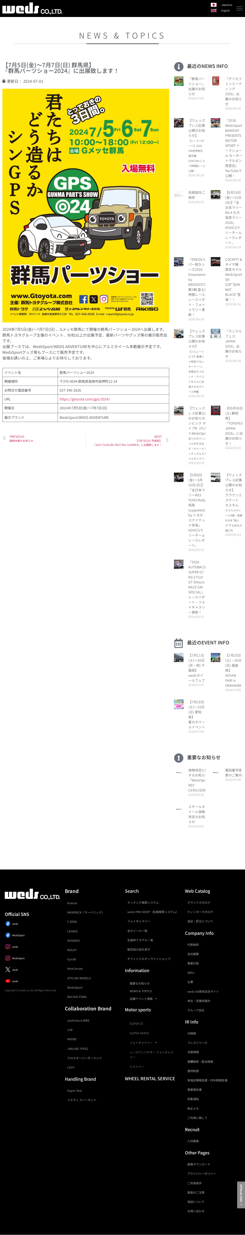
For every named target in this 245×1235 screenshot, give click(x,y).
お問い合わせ (196, 1211)
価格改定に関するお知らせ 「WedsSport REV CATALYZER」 (198, 780)
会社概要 (193, 954)
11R (69, 1030)
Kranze (72, 903)
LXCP (70, 1067)
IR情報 (191, 1033)
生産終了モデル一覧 (140, 940)
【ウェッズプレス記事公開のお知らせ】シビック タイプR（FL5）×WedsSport (198, 433)
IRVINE (72, 1039)
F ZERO (72, 921)
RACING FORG (77, 997)
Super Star (74, 1090)
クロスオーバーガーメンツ (84, 1058)
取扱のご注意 (196, 1192)
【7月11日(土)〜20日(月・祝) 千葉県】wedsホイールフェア (196, 668)
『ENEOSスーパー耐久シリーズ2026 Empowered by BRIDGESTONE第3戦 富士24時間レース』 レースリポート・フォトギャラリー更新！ (199, 287)
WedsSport (75, 987)
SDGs (191, 972)
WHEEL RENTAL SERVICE (150, 1078)
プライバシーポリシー (201, 1173)
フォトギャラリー (138, 921)
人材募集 (193, 1141)
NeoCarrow (75, 968)
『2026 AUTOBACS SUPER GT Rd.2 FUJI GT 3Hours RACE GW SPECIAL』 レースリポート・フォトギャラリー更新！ (197, 587)
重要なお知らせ (140, 983)
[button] (239, 8)
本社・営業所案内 (198, 1001)
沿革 (190, 982)
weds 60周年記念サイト (203, 991)
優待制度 (193, 1071)
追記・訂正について (200, 921)
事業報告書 (194, 1089)
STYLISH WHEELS (79, 978)
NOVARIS (73, 940)
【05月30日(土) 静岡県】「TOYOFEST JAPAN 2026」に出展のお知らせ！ (235, 426)
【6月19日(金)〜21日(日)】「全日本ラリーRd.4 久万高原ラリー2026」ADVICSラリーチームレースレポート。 (233, 217)
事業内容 (193, 963)
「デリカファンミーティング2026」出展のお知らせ (233, 91)
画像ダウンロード (198, 1164)
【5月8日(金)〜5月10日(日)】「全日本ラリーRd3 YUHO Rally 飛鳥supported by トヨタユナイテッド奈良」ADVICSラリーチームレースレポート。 (197, 510)
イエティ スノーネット (81, 1100)
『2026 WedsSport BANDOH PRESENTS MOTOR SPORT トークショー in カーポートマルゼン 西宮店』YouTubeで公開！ (233, 148)
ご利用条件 (194, 1183)
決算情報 (193, 1052)
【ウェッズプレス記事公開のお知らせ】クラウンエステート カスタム (233, 502)
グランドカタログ (198, 902)
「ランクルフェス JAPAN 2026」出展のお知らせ (233, 344)
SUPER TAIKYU (139, 1033)
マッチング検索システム (143, 902)
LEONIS (72, 931)
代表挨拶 (193, 944)
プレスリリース (197, 1043)
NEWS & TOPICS (141, 991)
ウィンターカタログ (200, 912)
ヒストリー (137, 1066)
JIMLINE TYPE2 (77, 1049)
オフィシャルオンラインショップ (148, 959)
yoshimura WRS (78, 1020)
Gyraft (71, 959)
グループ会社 (195, 1010)
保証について (196, 1202)
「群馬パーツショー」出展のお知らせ (196, 86)
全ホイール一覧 (137, 931)
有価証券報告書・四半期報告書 (207, 1080)
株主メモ (193, 1108)
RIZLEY (72, 950)
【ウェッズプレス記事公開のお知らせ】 (196, 145)
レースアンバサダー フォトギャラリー (151, 1054)
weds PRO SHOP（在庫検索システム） (153, 912)
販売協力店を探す (138, 949)
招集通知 (193, 1099)
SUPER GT (136, 1023)
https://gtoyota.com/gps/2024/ (85, 398)
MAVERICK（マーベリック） (86, 912)
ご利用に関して (197, 1118)
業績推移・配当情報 (200, 1061)
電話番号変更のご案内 (233, 772)
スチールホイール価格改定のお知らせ (196, 814)
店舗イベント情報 (143, 998)
